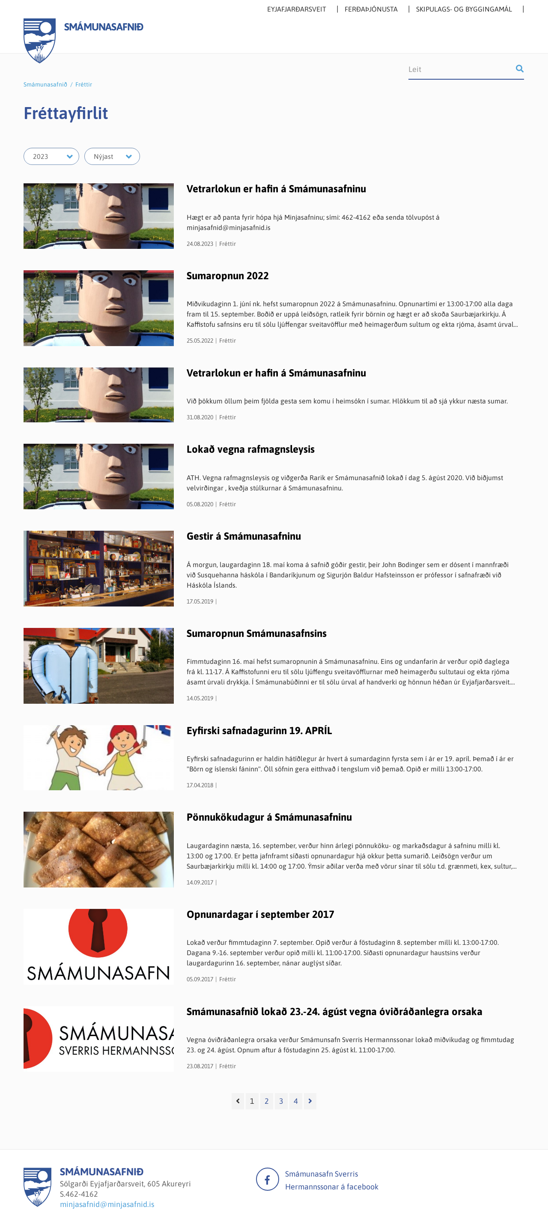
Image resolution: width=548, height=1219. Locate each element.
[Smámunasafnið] (37, 1204)
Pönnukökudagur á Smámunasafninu (269, 817)
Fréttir (83, 84)
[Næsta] (310, 1101)
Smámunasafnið (45, 84)
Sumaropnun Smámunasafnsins (257, 633)
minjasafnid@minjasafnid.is (107, 1204)
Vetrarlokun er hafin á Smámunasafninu (276, 188)
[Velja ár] (51, 156)
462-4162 (82, 1193)
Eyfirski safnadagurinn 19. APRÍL (259, 730)
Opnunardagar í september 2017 (260, 914)
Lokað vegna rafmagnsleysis (251, 449)
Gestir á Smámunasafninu (244, 536)
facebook (267, 1179)
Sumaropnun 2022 (228, 275)
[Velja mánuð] (112, 156)
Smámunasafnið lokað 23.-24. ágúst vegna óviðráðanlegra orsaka (334, 1011)
